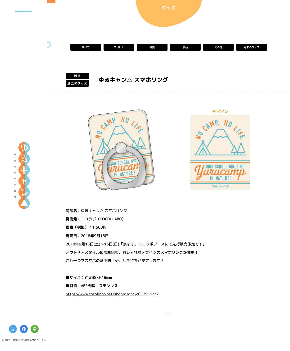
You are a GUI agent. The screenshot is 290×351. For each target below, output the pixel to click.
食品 (185, 47)
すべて (85, 47)
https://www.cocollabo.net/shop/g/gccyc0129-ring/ (112, 293)
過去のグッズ (251, 47)
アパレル (119, 47)
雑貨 (152, 47)
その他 (218, 47)
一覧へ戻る (168, 317)
